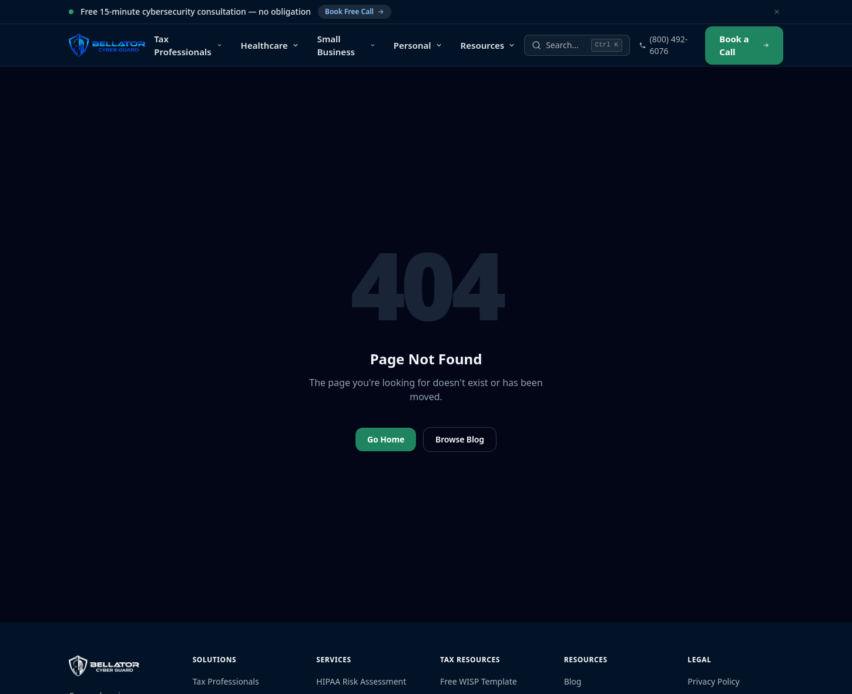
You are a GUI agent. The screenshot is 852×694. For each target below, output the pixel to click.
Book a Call (744, 45)
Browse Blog (459, 439)
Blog (573, 681)
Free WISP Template (478, 681)
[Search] (577, 45)
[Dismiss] (776, 11)
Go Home (385, 439)
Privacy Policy (713, 681)
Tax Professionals (226, 681)
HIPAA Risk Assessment (361, 681)
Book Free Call (354, 11)
